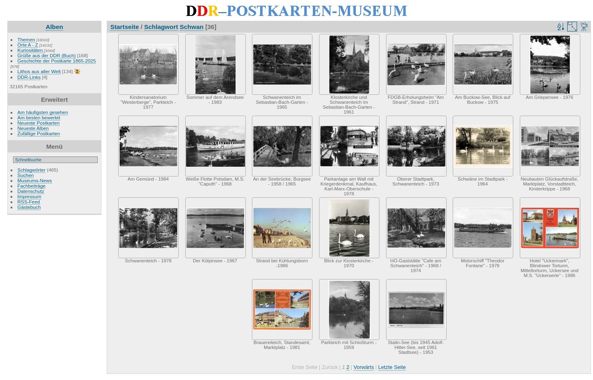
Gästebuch (29, 207)
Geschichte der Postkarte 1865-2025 (57, 60)
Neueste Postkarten (39, 122)
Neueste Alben (33, 128)
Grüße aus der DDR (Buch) (47, 55)
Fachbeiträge (32, 185)
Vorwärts (364, 367)
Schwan (192, 26)
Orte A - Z (28, 44)
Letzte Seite (392, 367)
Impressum (29, 196)
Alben (54, 26)
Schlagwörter (32, 169)
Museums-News (35, 180)
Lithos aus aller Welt (39, 71)
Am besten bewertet (39, 117)
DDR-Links (29, 77)
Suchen (26, 175)
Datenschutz (31, 191)
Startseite (124, 26)
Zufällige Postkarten (39, 133)
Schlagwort (161, 26)
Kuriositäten (31, 50)
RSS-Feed (29, 201)
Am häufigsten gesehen (43, 112)
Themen (26, 39)
